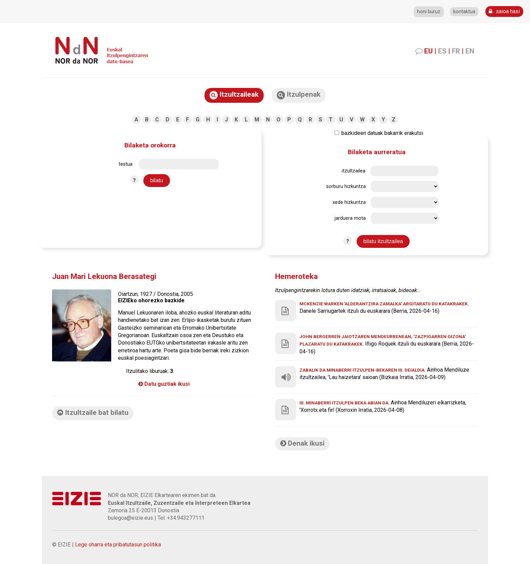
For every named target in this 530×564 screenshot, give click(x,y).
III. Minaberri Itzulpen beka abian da (343, 402)
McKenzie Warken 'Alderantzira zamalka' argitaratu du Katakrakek (383, 303)
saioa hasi (504, 11)
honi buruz (428, 12)
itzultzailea (353, 171)
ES (442, 51)
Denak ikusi (302, 443)
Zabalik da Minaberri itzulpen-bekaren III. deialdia (362, 370)
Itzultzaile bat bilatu (92, 412)
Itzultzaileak (234, 94)
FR (456, 51)
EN (469, 51)
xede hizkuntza (349, 202)
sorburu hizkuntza (346, 186)
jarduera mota (350, 218)
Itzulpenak (298, 94)
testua (125, 164)
